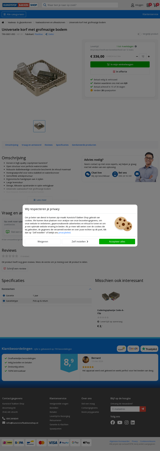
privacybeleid (65, 232)
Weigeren (43, 241)
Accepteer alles (117, 241)
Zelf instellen (80, 241)
